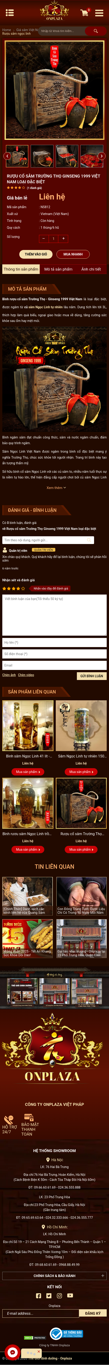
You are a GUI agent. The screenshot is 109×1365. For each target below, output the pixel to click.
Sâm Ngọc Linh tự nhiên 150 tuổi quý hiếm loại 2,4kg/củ (81, 756)
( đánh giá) (34, 188)
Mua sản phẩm (26, 772)
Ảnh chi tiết (91, 269)
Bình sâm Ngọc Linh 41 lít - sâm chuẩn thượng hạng (28, 756)
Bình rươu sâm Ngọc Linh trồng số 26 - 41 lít (28, 834)
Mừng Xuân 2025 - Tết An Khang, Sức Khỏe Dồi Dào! (27, 953)
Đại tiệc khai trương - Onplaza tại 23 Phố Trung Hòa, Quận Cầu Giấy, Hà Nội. (81, 953)
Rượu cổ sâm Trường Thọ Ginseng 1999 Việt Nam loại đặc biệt (81, 834)
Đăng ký (93, 1313)
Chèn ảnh (9, 675)
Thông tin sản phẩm (21, 269)
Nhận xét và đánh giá (18, 580)
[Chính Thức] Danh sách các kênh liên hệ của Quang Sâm (24, 910)
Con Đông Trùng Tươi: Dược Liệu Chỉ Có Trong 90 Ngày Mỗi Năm (81, 910)
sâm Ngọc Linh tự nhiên (45, 307)
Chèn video (26, 675)
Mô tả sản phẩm (58, 269)
